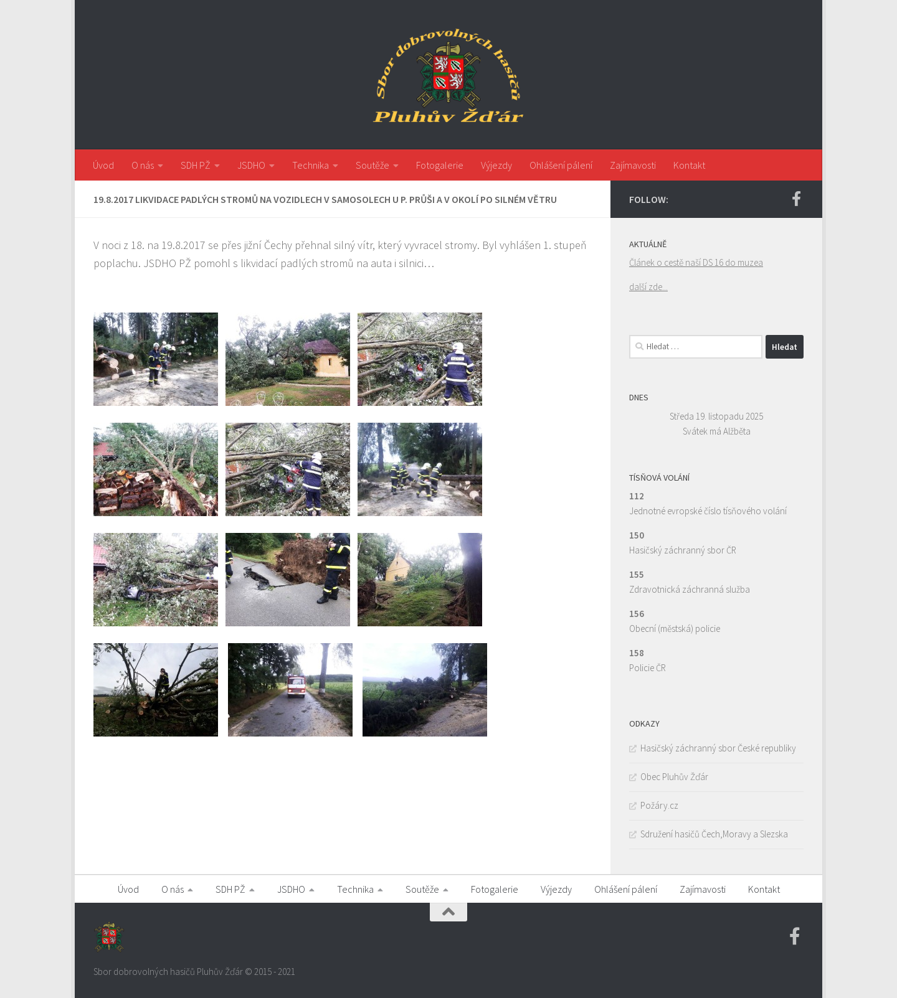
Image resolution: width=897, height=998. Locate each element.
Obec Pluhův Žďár (674, 777)
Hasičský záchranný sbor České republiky (718, 748)
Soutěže (372, 165)
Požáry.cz (659, 805)
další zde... (648, 287)
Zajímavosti (633, 165)
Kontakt (689, 165)
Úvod (103, 165)
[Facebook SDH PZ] (796, 198)
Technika (310, 165)
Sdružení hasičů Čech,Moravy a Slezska (714, 834)
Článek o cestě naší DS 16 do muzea (696, 262)
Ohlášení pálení (560, 165)
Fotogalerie (439, 165)
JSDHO (251, 165)
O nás (142, 165)
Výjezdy (496, 165)
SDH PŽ (196, 165)
